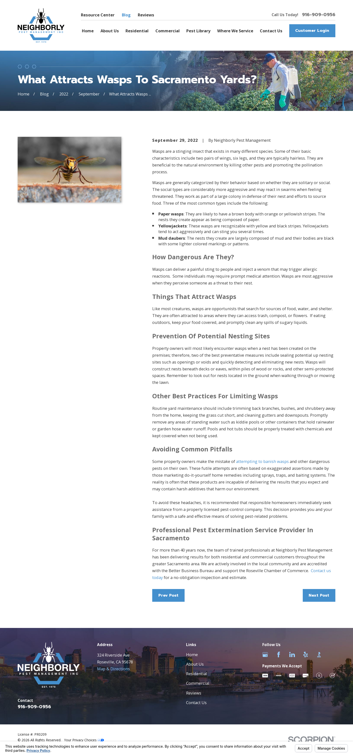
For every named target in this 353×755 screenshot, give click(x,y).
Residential (196, 673)
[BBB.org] (319, 654)
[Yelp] (305, 654)
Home (192, 654)
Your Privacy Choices (84, 740)
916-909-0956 (318, 14)
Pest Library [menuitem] (198, 31)
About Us (195, 664)
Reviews (146, 15)
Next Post (319, 595)
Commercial (197, 683)
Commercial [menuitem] (167, 31)
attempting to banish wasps (262, 461)
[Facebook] (278, 654)
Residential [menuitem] (137, 31)
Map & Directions (113, 669)
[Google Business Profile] (265, 654)
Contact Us (196, 702)
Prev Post (168, 595)
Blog (126, 15)
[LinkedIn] (292, 654)
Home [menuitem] (88, 31)
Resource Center (97, 15)
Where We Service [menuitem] (235, 31)
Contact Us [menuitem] (271, 31)
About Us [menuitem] (110, 31)
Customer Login (312, 30)
